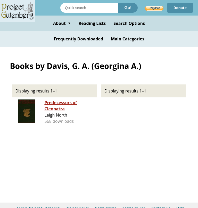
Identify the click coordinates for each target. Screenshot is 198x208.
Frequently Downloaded (78, 39)
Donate (180, 7)
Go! (127, 7)
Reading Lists (92, 23)
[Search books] (89, 8)
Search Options (129, 23)
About (62, 23)
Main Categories (127, 39)
